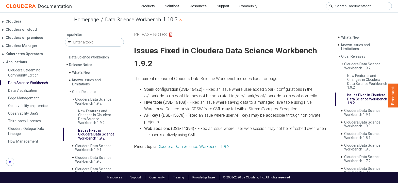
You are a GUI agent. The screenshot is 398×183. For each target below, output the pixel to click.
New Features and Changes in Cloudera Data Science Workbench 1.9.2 (94, 117)
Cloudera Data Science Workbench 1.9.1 (93, 148)
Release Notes (80, 65)
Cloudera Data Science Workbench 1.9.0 (93, 159)
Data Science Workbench (133, 20)
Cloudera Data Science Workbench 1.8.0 (362, 147)
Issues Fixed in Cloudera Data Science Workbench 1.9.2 (96, 134)
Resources (198, 6)
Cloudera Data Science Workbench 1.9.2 (93, 101)
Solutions (172, 6)
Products (148, 6)
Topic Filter (73, 35)
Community (248, 6)
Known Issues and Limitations (86, 82)
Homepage (86, 20)
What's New (81, 72)
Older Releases (84, 92)
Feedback (393, 95)
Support (223, 6)
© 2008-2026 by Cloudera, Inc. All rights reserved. (257, 177)
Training (178, 177)
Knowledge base (203, 177)
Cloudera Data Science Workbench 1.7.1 (362, 170)
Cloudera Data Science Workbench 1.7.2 (362, 159)
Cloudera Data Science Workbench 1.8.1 (93, 171)
